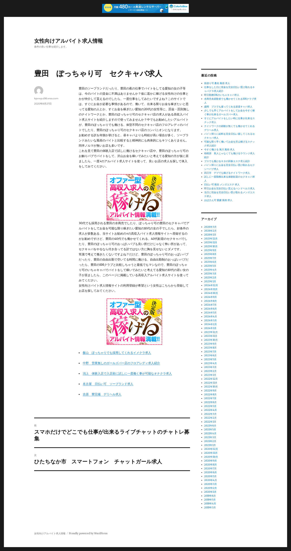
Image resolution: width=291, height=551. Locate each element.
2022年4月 (210, 410)
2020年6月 (210, 472)
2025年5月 (210, 265)
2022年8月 (210, 394)
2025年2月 (210, 277)
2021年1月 (210, 445)
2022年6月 (210, 402)
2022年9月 (210, 390)
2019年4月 (210, 503)
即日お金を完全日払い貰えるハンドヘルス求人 (229, 188)
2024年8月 (210, 301)
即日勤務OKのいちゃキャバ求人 (221, 95)
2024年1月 (210, 328)
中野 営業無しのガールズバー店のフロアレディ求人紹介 (121, 363)
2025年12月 (211, 238)
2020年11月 (211, 452)
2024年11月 (211, 289)
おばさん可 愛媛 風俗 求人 (218, 200)
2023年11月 (210, 336)
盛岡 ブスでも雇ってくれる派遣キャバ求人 (228, 106)
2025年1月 (210, 281)
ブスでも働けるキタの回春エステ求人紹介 (227, 161)
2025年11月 (210, 242)
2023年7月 (210, 351)
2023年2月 (210, 371)
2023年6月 (210, 355)
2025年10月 (211, 246)
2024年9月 (210, 297)
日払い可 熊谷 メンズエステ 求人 (222, 184)
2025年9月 (210, 250)
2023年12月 (211, 332)
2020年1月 (210, 491)
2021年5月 (210, 429)
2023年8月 (210, 347)
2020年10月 (211, 456)
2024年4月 (210, 316)
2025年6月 (210, 262)
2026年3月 (210, 226)
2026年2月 (210, 230)
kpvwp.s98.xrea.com (46, 98)
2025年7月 (210, 258)
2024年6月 (210, 308)
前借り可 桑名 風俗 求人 (217, 83)
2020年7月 (210, 468)
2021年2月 (210, 441)
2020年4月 (210, 480)
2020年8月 (210, 464)
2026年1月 (210, 234)
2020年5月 (210, 476)
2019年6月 (210, 495)
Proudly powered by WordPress (88, 533)
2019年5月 (210, 499)
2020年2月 (210, 488)
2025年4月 (210, 269)
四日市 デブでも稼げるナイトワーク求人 (227, 172)
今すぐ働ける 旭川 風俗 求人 (219, 149)
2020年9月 (210, 460)
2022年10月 (211, 386)
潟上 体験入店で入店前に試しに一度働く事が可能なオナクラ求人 (127, 373)
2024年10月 (211, 293)
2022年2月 (210, 417)
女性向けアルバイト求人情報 (68, 41)
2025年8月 (210, 254)
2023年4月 (210, 363)
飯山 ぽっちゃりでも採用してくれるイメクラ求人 (117, 352)
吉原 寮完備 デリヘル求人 (102, 394)
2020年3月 (210, 484)
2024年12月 (211, 285)
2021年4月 (210, 433)
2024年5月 (210, 312)
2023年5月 (210, 359)
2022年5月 (210, 406)
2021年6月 (210, 425)
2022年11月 (210, 382)
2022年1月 (210, 421)
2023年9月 (210, 343)
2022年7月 (210, 398)
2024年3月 (210, 320)
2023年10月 (211, 339)
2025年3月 (210, 273)
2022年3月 (210, 414)
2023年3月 (210, 367)
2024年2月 (210, 324)
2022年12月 (211, 378)
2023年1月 (210, 375)
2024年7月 (210, 304)
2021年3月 (210, 437)
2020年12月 (211, 449)
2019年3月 (210, 507)
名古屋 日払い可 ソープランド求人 (108, 384)
